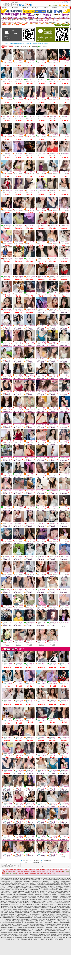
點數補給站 (14, 8)
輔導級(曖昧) (23, 20)
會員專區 (25, 8)
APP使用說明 (58, 24)
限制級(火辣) (13, 20)
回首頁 (4, 8)
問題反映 (64, 8)
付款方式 (54, 8)
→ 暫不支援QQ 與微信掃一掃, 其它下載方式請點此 (37, 43)
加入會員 (35, 8)
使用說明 (45, 8)
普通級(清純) (32, 20)
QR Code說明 (66, 24)
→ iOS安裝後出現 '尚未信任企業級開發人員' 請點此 (13, 43)
